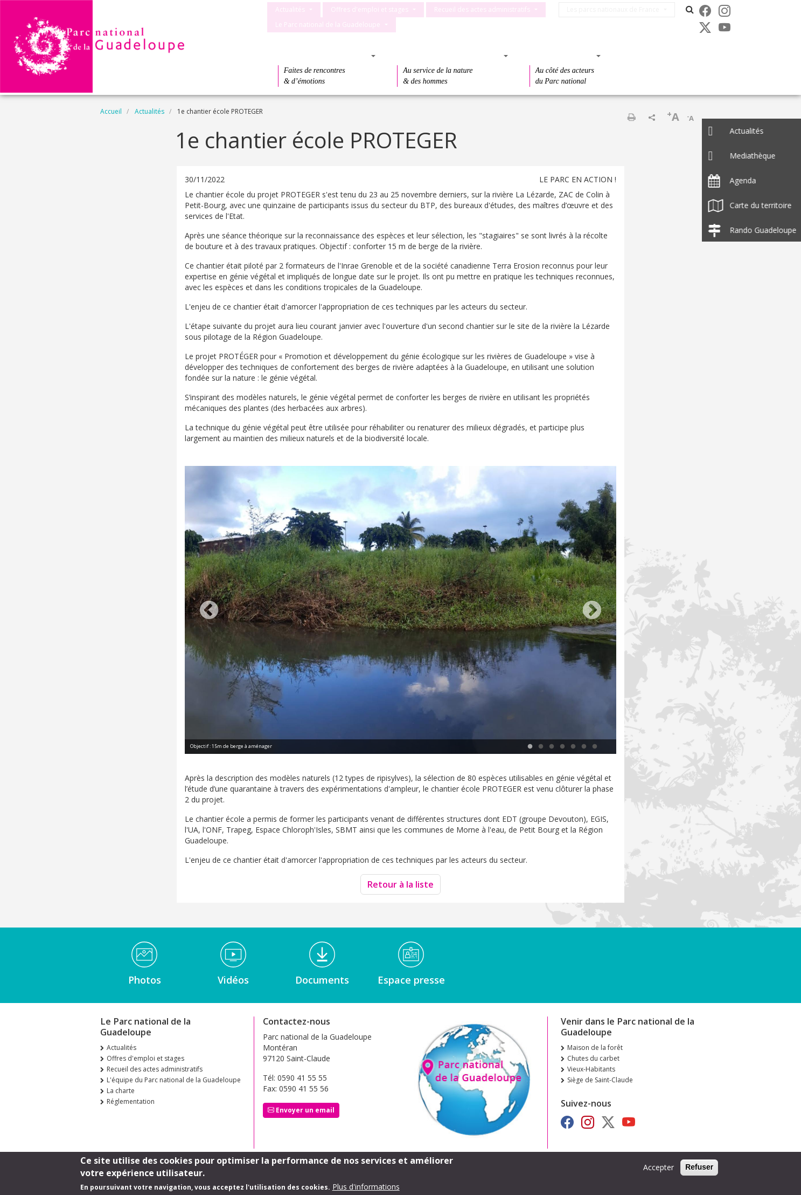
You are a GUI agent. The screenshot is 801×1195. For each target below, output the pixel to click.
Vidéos (233, 979)
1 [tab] (530, 746)
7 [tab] (594, 746)
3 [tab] (551, 746)
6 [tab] (584, 746)
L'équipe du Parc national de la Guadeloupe (174, 1079)
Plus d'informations (366, 1187)
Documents (322, 979)
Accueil (111, 111)
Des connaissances (449, 55)
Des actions (562, 55)
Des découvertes (323, 55)
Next (592, 611)
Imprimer (631, 117)
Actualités (290, 9)
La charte (121, 1090)
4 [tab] (562, 746)
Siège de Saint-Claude (600, 1079)
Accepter (658, 1167)
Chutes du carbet (593, 1058)
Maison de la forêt (595, 1047)
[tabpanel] (400, 611)
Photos (144, 979)
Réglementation (131, 1101)
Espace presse (411, 979)
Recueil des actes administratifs (482, 9)
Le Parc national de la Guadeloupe (327, 24)
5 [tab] (573, 746)
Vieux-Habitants (591, 1069)
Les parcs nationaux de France (618, 9)
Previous (209, 611)
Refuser (699, 1167)
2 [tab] (540, 746)
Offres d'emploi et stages (369, 9)
